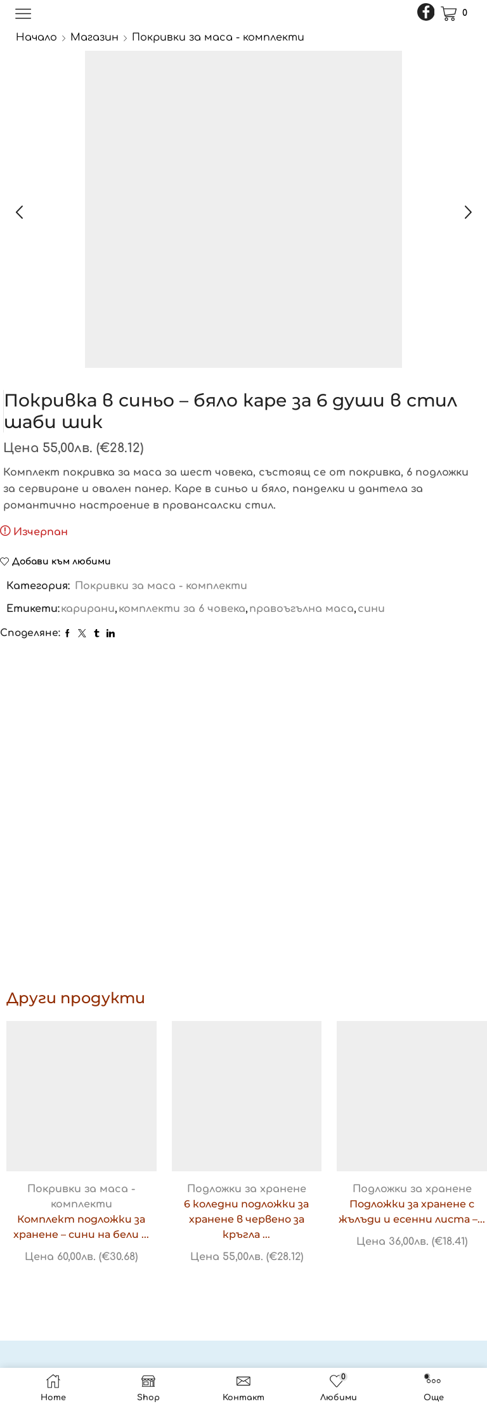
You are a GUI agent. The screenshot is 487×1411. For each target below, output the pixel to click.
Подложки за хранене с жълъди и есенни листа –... (412, 1211)
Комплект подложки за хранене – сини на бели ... (81, 1226)
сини (371, 608)
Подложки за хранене (246, 1189)
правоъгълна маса (301, 608)
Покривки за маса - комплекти (218, 37)
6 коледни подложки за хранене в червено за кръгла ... (246, 1219)
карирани (88, 608)
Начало (36, 37)
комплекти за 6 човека (182, 608)
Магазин (94, 37)
